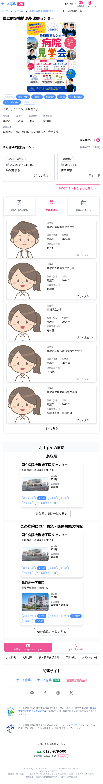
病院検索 (18, 11)
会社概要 (11, 657)
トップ (4, 11)
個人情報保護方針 (49, 657)
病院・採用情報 (19, 206)
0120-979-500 (54, 751)
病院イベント (83, 206)
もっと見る (51, 428)
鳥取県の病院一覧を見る (51, 514)
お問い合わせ (89, 657)
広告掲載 (71, 657)
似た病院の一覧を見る (51, 632)
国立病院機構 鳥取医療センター (44, 11)
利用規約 (27, 657)
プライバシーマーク (83, 725)
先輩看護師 (51, 206)
